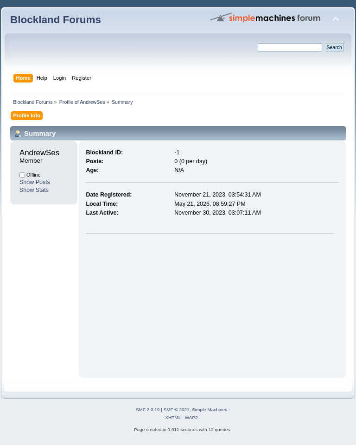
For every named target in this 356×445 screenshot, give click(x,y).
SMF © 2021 (177, 409)
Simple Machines (209, 409)
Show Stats (34, 190)
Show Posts (34, 182)
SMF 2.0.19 (148, 409)
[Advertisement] (164, 304)
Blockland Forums (55, 19)
